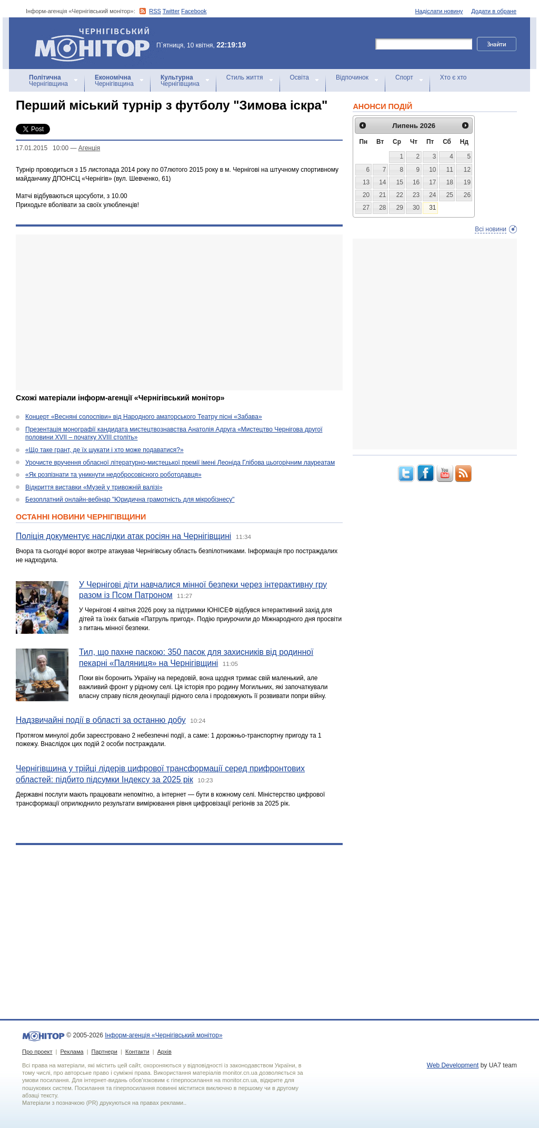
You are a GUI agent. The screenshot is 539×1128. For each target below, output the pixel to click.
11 (449, 169)
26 (467, 195)
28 (382, 207)
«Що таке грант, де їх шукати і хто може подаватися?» (104, 450)
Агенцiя (89, 148)
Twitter (171, 11)
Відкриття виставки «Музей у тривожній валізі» (94, 487)
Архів (164, 1051)
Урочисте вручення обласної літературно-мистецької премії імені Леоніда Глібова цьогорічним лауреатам (180, 462)
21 (382, 195)
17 (432, 182)
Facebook (193, 11)
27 (366, 207)
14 (382, 182)
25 (449, 195)
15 (399, 182)
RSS (155, 11)
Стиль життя (244, 77)
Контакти (137, 1051)
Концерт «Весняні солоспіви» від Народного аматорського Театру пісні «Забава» (143, 416)
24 (432, 195)
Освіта (299, 77)
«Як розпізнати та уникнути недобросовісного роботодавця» (113, 474)
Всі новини (490, 229)
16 (416, 182)
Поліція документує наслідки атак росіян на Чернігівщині (123, 536)
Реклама (71, 1051)
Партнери (104, 1051)
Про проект (37, 1051)
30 (416, 207)
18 (449, 182)
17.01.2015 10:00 (42, 148)
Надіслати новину (439, 11)
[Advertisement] (179, 312)
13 (366, 182)
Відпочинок (352, 77)
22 (399, 195)
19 (467, 182)
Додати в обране (493, 11)
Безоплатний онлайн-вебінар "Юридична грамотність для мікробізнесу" (130, 499)
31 (432, 207)
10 (432, 169)
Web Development (453, 1065)
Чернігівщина (48, 80)
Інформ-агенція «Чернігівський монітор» (96, 43)
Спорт (404, 77)
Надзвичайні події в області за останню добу (101, 719)
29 (399, 207)
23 (416, 195)
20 (366, 195)
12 (467, 169)
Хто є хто (453, 77)
